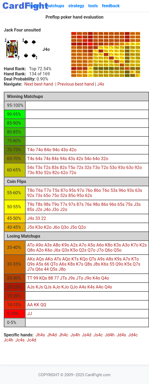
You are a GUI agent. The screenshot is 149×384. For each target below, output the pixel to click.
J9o (90, 51)
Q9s (100, 40)
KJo (79, 44)
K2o (79, 75)
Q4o (85, 68)
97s (111, 51)
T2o (95, 75)
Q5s (122, 40)
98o (100, 54)
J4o (90, 68)
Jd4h (110, 334)
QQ (84, 40)
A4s (127, 33)
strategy (76, 5)
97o (100, 58)
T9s (100, 47)
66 (115, 61)
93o (100, 72)
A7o (73, 58)
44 (126, 68)
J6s (116, 44)
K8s (106, 37)
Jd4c (133, 334)
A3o (73, 72)
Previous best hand (75, 84)
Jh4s (40, 334)
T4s (127, 47)
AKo (73, 37)
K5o (79, 65)
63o (116, 72)
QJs (90, 40)
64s (127, 61)
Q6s (116, 40)
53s (132, 65)
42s (138, 68)
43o (127, 72)
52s (138, 65)
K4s (127, 37)
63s (132, 61)
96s (116, 51)
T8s (106, 47)
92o (100, 75)
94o (100, 68)
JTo (90, 47)
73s (132, 58)
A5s (122, 33)
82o (106, 75)
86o (106, 61)
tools (93, 5)
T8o (95, 54)
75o (111, 65)
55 (121, 65)
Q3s (132, 40)
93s (132, 51)
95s (122, 51)
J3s (132, 44)
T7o (95, 58)
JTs (95, 44)
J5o (90, 65)
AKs (79, 33)
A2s (138, 33)
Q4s (127, 40)
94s (127, 51)
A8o (73, 54)
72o (111, 75)
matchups (54, 5)
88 (105, 54)
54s (127, 65)
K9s (100, 37)
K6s (116, 37)
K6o (79, 61)
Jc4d (31, 340)
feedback (111, 5)
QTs (95, 40)
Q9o (85, 51)
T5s (122, 47)
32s (138, 72)
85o (106, 65)
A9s (100, 33)
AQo (73, 40)
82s (138, 54)
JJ (89, 44)
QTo (85, 47)
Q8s (106, 40)
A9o (73, 51)
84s (127, 54)
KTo (79, 47)
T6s (116, 47)
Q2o (85, 75)
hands (35, 5)
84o (106, 68)
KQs (85, 37)
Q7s (111, 40)
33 (131, 72)
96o (100, 61)
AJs (90, 33)
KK (78, 37)
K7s (111, 37)
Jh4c (63, 334)
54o (122, 68)
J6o (90, 61)
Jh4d (52, 334)
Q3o (85, 72)
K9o (79, 51)
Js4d (86, 334)
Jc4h (8, 340)
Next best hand (38, 84)
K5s (122, 37)
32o (132, 75)
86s (116, 54)
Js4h (75, 334)
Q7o (85, 58)
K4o (79, 68)
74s (127, 58)
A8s (106, 33)
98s (106, 51)
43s (132, 68)
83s (132, 54)
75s (122, 58)
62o (116, 75)
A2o (73, 75)
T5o (95, 65)
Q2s (138, 40)
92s (138, 51)
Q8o (85, 54)
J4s (127, 44)
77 (110, 58)
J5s (122, 44)
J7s (111, 44)
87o (106, 58)
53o (122, 72)
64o (116, 68)
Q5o (85, 65)
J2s (138, 44)
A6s (116, 33)
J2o (90, 75)
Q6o (85, 61)
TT (95, 47)
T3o (95, 72)
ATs (95, 33)
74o (111, 68)
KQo (79, 40)
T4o (95, 68)
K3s (132, 37)
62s (138, 61)
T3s (132, 47)
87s (111, 54)
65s (122, 61)
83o (106, 72)
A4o (73, 68)
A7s (111, 33)
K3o (79, 72)
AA (73, 33)
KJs (90, 37)
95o (100, 65)
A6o (73, 61)
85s (122, 54)
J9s (100, 44)
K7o (79, 58)
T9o (95, 51)
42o (127, 75)
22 (137, 75)
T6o (95, 61)
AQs (85, 33)
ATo (73, 47)
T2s (138, 47)
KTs (95, 37)
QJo (85, 44)
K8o (79, 54)
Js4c (98, 334)
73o (111, 72)
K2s (138, 37)
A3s (132, 33)
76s (116, 58)
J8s (106, 44)
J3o (90, 72)
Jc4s (19, 340)
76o (111, 61)
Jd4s (121, 334)
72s (138, 58)
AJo (73, 44)
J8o (90, 54)
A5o (73, 65)
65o (116, 65)
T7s (111, 47)
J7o (90, 58)
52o (122, 75)
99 (99, 51)
